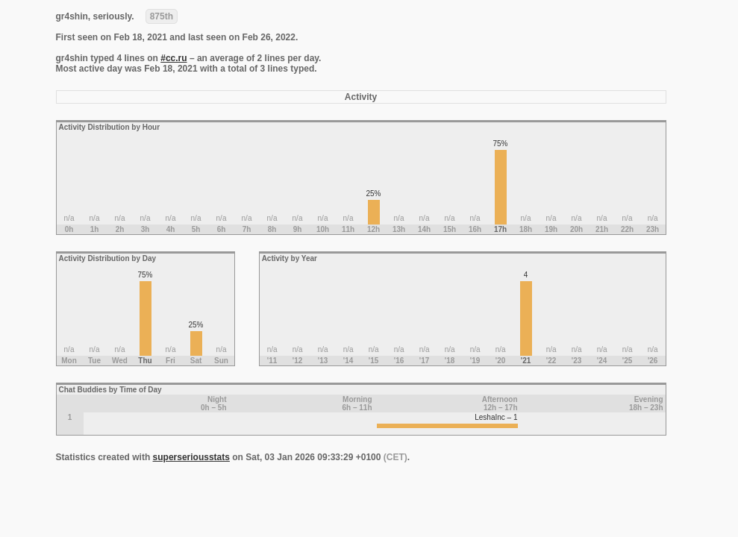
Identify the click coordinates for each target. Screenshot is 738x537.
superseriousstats (191, 457)
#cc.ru (173, 58)
